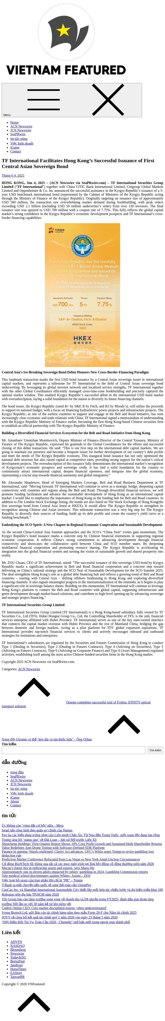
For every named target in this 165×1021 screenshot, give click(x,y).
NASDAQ (17, 946)
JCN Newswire (20, 130)
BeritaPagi (17, 961)
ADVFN (16, 942)
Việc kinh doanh (21, 143)
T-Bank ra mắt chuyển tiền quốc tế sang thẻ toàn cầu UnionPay (46, 885)
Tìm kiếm (9, 744)
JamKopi (16, 965)
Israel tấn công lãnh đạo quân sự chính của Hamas (37, 830)
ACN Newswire (21, 126)
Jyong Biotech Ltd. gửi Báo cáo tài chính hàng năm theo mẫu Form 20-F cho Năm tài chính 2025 (69, 912)
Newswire (17, 953)
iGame (15, 147)
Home (14, 122)
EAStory (16, 973)
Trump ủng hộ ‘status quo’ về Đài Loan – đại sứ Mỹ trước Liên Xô (49, 840)
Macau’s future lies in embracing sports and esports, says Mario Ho (48, 868)
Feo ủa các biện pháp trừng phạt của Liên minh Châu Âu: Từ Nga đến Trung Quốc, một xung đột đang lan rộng (81, 835)
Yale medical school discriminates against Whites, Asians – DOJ (46, 876)
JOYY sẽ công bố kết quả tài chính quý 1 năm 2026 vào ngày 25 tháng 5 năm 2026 (60, 917)
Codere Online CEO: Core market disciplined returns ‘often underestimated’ (54, 908)
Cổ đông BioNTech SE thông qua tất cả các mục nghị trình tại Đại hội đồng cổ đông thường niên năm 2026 (78, 864)
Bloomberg (18, 949)
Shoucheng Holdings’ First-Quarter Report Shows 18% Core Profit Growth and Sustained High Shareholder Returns (82, 844)
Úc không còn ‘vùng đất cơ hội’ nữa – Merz (33, 825)
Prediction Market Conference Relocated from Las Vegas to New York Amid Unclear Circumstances (71, 859)
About (14, 801)
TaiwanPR (17, 977)
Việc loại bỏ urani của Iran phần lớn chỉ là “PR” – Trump (42, 880)
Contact (15, 151)
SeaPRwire (18, 134)
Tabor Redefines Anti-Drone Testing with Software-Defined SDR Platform (53, 848)
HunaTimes (18, 969)
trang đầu (17, 772)
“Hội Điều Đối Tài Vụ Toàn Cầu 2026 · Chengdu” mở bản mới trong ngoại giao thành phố (66, 922)
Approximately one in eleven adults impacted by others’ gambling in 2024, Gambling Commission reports (75, 872)
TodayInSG (18, 957)
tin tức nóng (18, 138)
